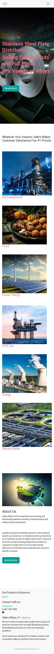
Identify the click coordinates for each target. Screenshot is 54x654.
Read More (11, 88)
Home (5, 597)
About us (26, 618)
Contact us (7, 606)
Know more (11, 560)
